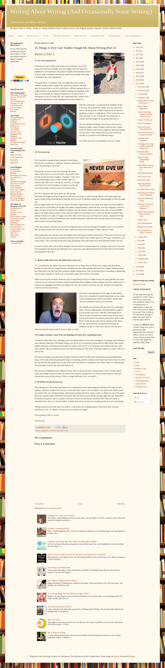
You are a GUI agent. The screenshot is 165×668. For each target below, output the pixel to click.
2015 (138, 84)
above (106, 132)
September (142, 98)
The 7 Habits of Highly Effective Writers (62, 581)
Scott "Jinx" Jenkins (17, 190)
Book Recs (14, 144)
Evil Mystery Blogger (18, 182)
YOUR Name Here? (17, 200)
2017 (138, 76)
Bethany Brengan (16, 194)
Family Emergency (144, 123)
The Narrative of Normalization (59, 568)
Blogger (132, 656)
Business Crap (33, 36)
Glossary (13, 99)
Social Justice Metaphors (15, 222)
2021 (138, 62)
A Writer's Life (15, 132)
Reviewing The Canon (18, 175)
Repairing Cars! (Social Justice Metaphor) (146, 194)
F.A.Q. (46, 36)
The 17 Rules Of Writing (56, 633)
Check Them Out (16, 157)
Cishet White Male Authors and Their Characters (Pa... (145, 114)
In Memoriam (15, 231)
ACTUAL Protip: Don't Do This (59, 607)
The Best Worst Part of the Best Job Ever (146, 134)
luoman (116, 656)
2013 (138, 271)
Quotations (14, 162)
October (141, 94)
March (140, 255)
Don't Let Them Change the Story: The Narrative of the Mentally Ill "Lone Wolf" (77, 555)
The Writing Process (17, 101)
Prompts (13, 111)
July (139, 241)
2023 (138, 55)
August (141, 237)
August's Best (142, 220)
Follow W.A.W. (80, 36)
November (142, 90)
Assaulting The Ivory (18, 124)
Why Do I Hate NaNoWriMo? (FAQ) (144, 159)
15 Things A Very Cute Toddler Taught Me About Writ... (146, 146)
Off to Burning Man (145, 223)
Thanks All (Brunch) (145, 120)
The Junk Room (16, 227)
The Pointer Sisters (17, 184)
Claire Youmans (16, 188)
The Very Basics (16, 107)
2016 (138, 80)
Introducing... (15, 169)
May (140, 248)
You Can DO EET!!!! (18, 97)
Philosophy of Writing (18, 95)
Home (10, 36)
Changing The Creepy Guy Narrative (61, 516)
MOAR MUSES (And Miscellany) (145, 102)
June (140, 244)
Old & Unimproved (17, 225)
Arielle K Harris (16, 196)
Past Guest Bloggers (17, 198)
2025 (138, 47)
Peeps (20, 36)
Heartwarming (15, 186)
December (142, 87)
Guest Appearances (133, 36)
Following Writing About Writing (144, 185)
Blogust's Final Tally (145, 227)
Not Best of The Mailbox (16, 213)
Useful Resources (16, 105)
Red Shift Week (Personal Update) (145, 153)
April (140, 251)
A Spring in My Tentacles (143, 139)
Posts (137, 398)
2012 (138, 274)
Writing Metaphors (17, 118)
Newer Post (39, 504)
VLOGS (13, 237)
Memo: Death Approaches (143, 107)
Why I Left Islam (54, 620)
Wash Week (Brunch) (145, 173)
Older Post (121, 504)
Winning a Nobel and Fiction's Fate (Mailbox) (145, 206)
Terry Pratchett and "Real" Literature (145, 231)
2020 (138, 65)
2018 (138, 73)
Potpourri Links (16, 155)
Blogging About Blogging (16, 135)
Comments (139, 402)
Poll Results (14, 109)
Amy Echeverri (15, 192)
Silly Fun (13, 233)
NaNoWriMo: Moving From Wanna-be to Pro (146, 167)
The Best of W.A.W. (61, 36)
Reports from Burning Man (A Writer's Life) (145, 214)
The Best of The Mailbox (16, 139)
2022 (138, 58)
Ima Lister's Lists (62, 431)
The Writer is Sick (144, 177)
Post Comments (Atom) (53, 508)
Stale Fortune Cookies (18, 217)
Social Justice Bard (17, 219)
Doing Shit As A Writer (48, 431)
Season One (14, 235)
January (141, 262)
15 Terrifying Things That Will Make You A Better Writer (68, 594)
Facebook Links (97, 36)
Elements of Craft (16, 103)
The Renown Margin (17, 142)
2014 (138, 267)
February (141, 259)
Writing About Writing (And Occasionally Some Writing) (81, 11)
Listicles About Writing (15, 172)
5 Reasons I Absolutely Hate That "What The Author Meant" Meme (72, 542)
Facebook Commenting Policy (58, 528)
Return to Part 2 (44, 54)
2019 (138, 69)
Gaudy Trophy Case (17, 229)
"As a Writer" (15, 130)
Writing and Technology (14, 127)
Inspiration (14, 160)
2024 (138, 51)
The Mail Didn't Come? (146, 189)
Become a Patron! (139, 284)
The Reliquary (115, 36)
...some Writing (15, 243)
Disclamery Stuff (144, 180)
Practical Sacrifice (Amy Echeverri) (145, 128)
